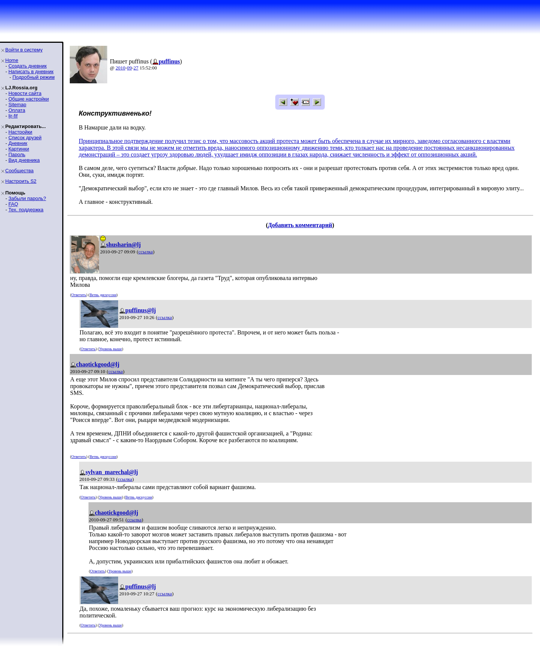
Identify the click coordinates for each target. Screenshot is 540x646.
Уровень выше (110, 349)
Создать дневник (27, 66)
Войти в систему (23, 50)
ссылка (145, 251)
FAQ (13, 204)
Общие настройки (28, 99)
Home (11, 60)
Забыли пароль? (27, 198)
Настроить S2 (20, 181)
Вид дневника (24, 160)
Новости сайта (24, 93)
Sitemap (17, 104)
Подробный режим (33, 77)
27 (136, 68)
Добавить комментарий (300, 225)
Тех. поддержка (25, 209)
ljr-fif (13, 116)
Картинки (18, 149)
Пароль (16, 154)
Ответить (78, 295)
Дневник (17, 143)
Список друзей (24, 137)
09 (129, 68)
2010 (120, 68)
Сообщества (19, 170)
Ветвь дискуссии (103, 295)
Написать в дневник (30, 71)
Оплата (16, 110)
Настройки (20, 132)
